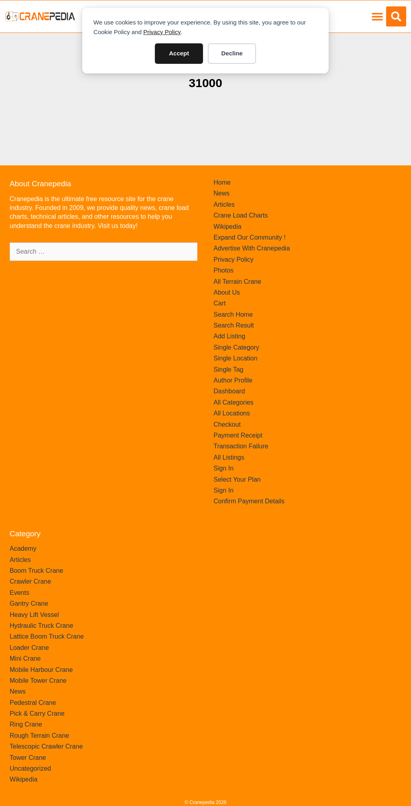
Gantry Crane (29, 603)
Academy (23, 548)
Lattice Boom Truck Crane (47, 636)
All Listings (229, 457)
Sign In (224, 468)
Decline (231, 53)
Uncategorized (30, 768)
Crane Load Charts (241, 215)
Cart (220, 303)
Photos (224, 270)
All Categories (234, 402)
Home (222, 182)
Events (19, 592)
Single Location (235, 358)
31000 (205, 83)
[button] (377, 17)
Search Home (233, 314)
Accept (179, 53)
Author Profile (233, 380)
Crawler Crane (30, 581)
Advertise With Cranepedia (252, 248)
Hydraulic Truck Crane (41, 625)
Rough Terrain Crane (39, 735)
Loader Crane (29, 647)
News (222, 193)
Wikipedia (227, 226)
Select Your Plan (237, 479)
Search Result (234, 325)
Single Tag (228, 369)
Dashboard (229, 391)
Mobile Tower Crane (38, 680)
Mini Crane (25, 658)
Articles (224, 204)
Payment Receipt (238, 435)
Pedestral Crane (33, 702)
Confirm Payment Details (249, 501)
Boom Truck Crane (36, 570)
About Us (227, 292)
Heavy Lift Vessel (34, 614)
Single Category (236, 347)
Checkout (227, 424)
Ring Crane (26, 724)
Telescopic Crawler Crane (46, 746)
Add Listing (229, 336)
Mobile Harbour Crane (41, 669)
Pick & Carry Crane (37, 713)
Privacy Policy (162, 31)
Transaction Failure (241, 446)
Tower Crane (28, 757)
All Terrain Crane (237, 281)
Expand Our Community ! (250, 237)
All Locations (232, 413)
